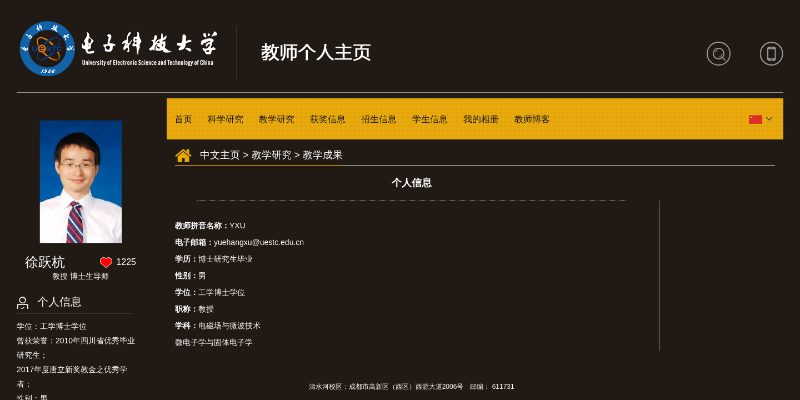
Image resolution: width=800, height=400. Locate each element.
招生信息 (379, 119)
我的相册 (481, 119)
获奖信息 (328, 119)
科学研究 (225, 119)
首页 (183, 119)
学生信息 (430, 119)
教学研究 (276, 119)
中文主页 (220, 155)
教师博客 (532, 119)
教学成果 (323, 155)
